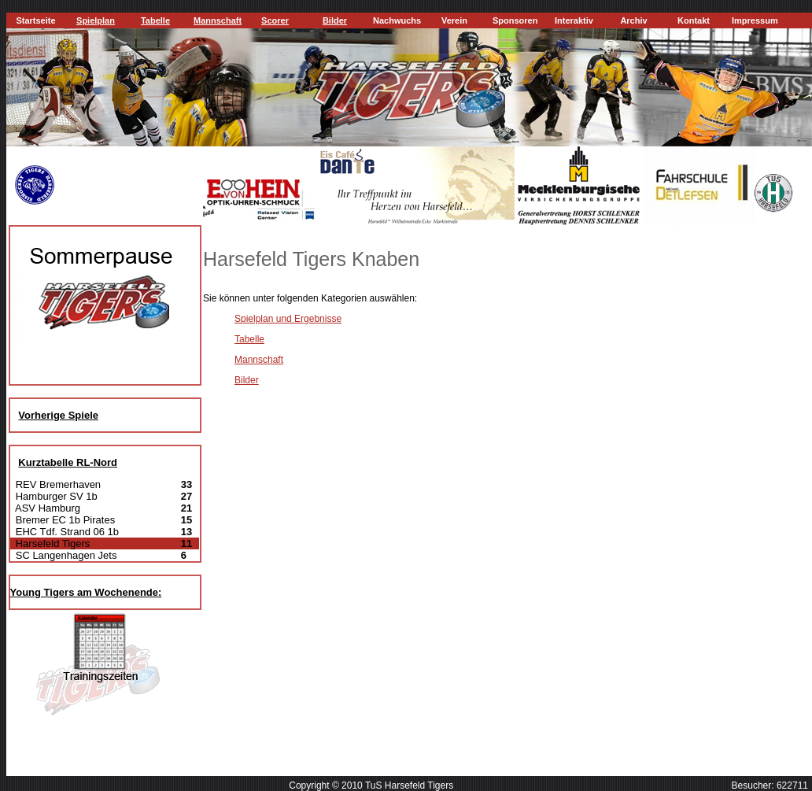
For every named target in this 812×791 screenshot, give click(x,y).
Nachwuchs (397, 20)
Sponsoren (515, 20)
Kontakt (693, 20)
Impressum (755, 20)
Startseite (35, 20)
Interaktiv (574, 20)
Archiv (633, 20)
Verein (454, 20)
